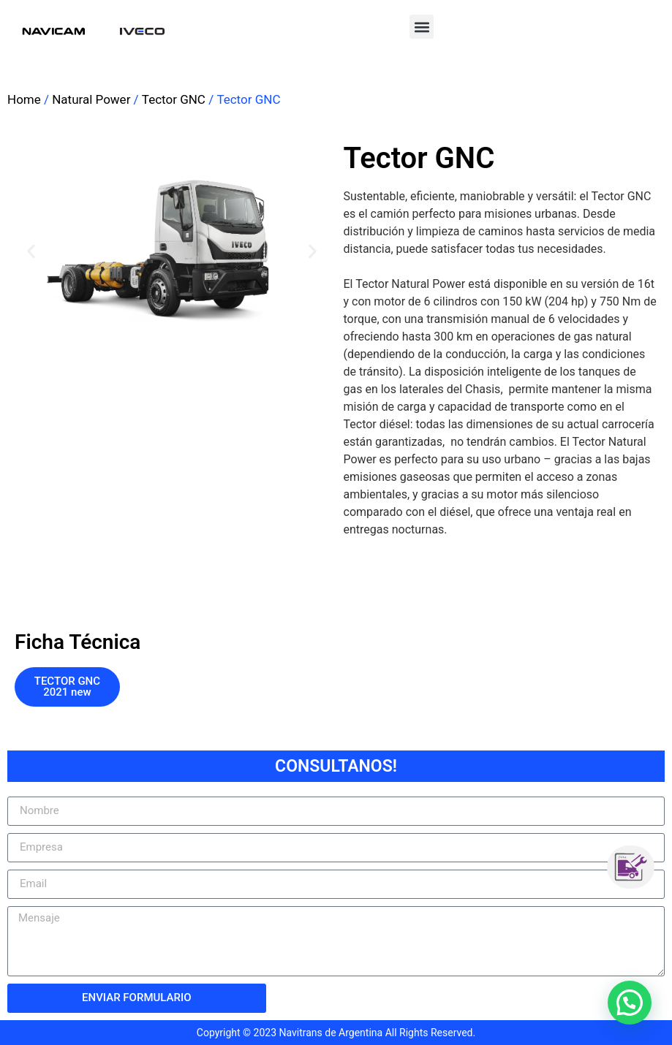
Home (24, 99)
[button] (421, 27)
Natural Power (91, 99)
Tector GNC (173, 99)
